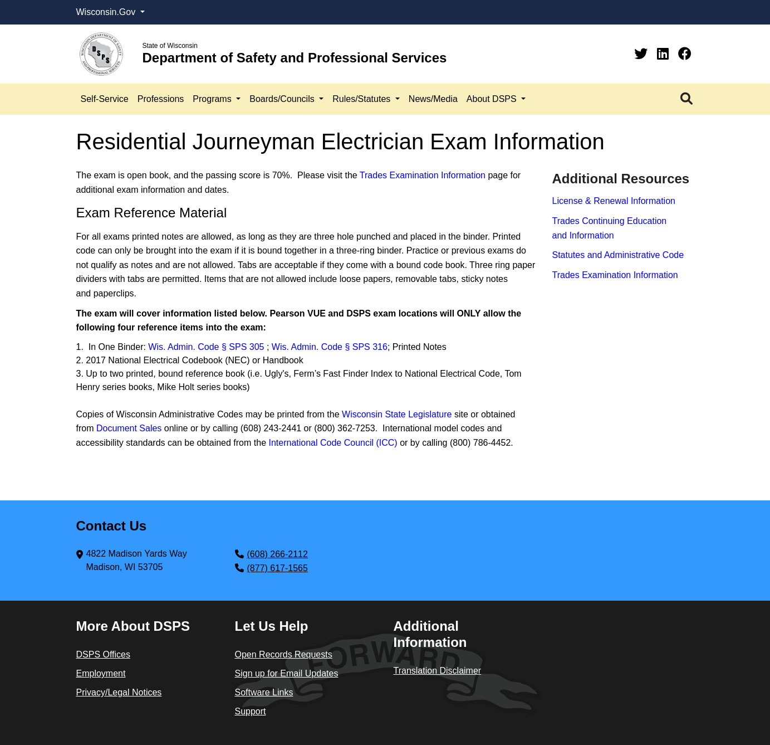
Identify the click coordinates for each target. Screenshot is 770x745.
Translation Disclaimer (438, 670)
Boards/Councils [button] (283, 99)
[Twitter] (642, 53)
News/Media (433, 99)
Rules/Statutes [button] (362, 99)
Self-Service (105, 99)
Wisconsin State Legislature (397, 414)
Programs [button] (213, 99)
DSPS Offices (103, 654)
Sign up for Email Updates (287, 673)
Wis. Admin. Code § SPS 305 (207, 347)
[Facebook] (684, 53)
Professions (161, 99)
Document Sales (128, 428)
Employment (101, 673)
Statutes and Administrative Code (618, 255)
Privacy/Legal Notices (119, 692)
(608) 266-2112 (277, 554)
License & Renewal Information (613, 201)
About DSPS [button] (493, 99)
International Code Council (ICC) (332, 442)
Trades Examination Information (422, 175)
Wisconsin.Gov (107, 12)
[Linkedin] (665, 53)
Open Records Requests (283, 654)
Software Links (264, 692)
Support (250, 711)
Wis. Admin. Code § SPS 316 (330, 347)
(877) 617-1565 (277, 568)
